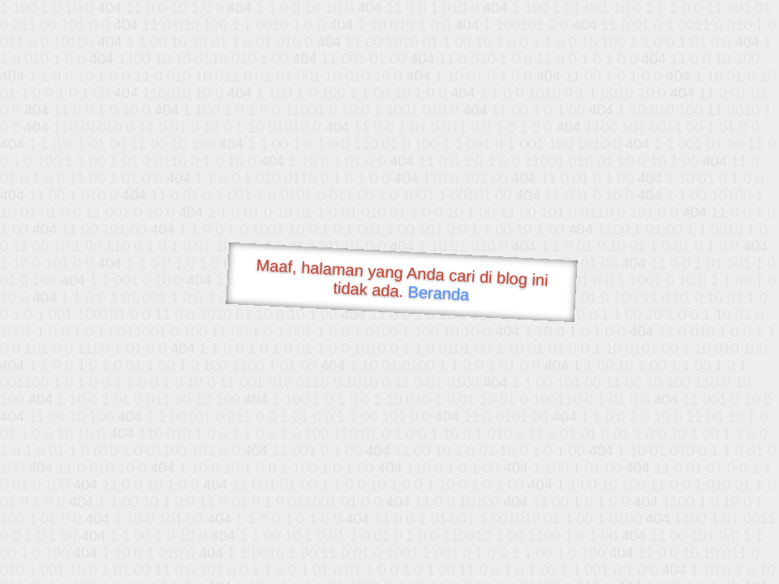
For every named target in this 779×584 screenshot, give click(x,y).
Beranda (438, 292)
